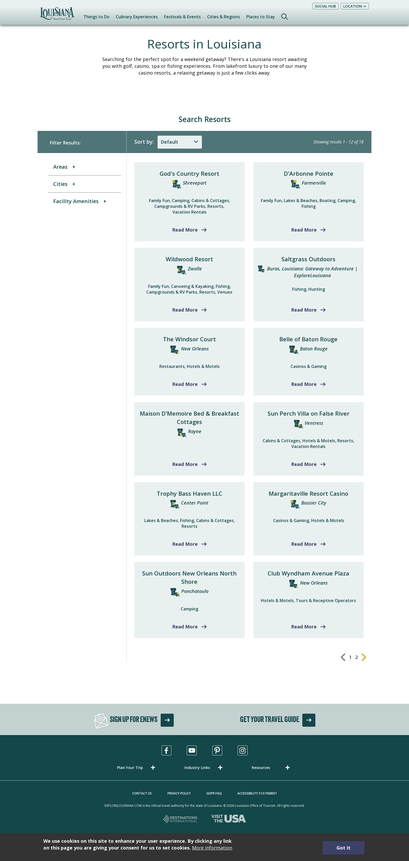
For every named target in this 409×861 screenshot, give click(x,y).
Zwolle (195, 268)
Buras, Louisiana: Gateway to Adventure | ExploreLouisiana (312, 271)
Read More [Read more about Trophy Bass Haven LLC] (185, 544)
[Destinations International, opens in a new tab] (180, 819)
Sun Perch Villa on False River (309, 413)
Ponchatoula (194, 591)
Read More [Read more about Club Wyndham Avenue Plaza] (304, 626)
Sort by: (144, 141)
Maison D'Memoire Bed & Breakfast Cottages (189, 417)
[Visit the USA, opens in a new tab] (228, 819)
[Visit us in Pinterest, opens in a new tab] (217, 750)
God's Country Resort (189, 173)
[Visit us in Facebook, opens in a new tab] (166, 750)
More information (212, 848)
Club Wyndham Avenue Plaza (308, 573)
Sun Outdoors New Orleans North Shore (189, 577)
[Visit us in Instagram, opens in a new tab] (243, 750)
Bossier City (313, 503)
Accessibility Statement (257, 793)
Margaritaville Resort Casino (308, 493)
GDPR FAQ (214, 793)
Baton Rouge (314, 348)
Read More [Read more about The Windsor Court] (185, 384)
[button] (137, 767)
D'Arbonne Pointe (308, 173)
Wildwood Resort (189, 259)
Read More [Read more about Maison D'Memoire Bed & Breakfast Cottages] (185, 464)
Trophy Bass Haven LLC (189, 493)
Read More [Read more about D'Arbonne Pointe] (304, 230)
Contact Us (142, 793)
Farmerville (314, 183)
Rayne (194, 431)
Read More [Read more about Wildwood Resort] (185, 310)
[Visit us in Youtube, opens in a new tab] (192, 750)
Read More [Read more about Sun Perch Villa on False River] (304, 464)
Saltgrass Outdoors (308, 259)
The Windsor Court (189, 339)
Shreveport (195, 183)
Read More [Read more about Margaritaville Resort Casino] (304, 544)
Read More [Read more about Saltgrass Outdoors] (304, 310)
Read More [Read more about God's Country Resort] (185, 230)
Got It (343, 848)
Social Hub (325, 6)
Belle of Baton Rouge (308, 339)
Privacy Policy (179, 793)
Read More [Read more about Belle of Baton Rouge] (304, 384)
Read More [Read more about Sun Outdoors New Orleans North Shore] (185, 626)
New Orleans (195, 348)
